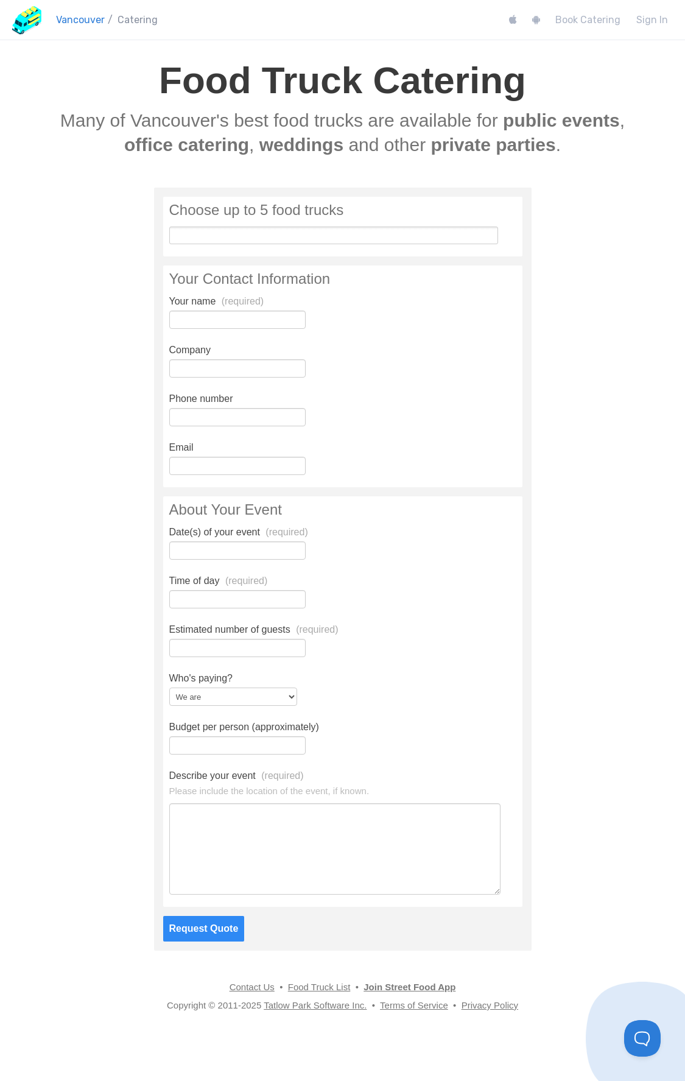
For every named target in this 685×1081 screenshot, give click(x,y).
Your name (216, 301)
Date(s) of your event (238, 532)
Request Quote (204, 928)
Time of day (218, 581)
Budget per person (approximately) (244, 727)
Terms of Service (414, 1005)
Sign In (652, 20)
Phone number (201, 398)
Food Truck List (319, 987)
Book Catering (587, 20)
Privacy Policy (490, 1005)
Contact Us (252, 987)
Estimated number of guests (254, 629)
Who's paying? (201, 678)
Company (190, 350)
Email (181, 447)
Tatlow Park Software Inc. (315, 1005)
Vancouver (80, 20)
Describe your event (236, 775)
